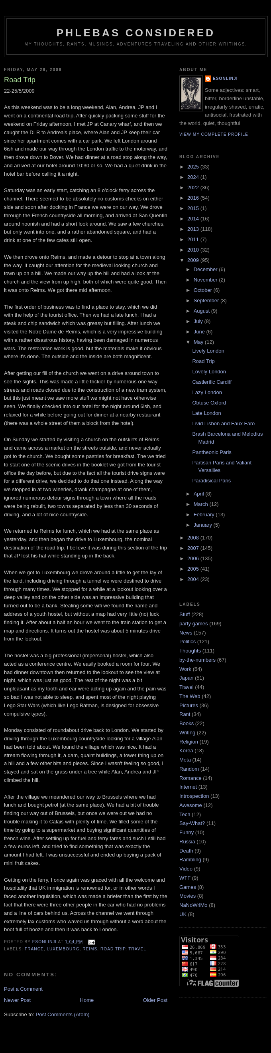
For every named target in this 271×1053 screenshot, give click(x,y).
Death (186, 851)
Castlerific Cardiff (212, 382)
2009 (193, 260)
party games (193, 624)
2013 (193, 229)
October (204, 290)
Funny (186, 832)
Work (185, 669)
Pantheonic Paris (211, 452)
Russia (187, 842)
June (200, 332)
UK (183, 914)
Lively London (208, 351)
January (204, 525)
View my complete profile (213, 134)
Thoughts (190, 651)
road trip (113, 949)
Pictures (188, 705)
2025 (193, 167)
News (185, 633)
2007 (193, 548)
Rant (184, 714)
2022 (193, 187)
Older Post (155, 1000)
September (207, 300)
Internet (188, 787)
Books (186, 723)
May (199, 342)
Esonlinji (225, 78)
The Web (189, 696)
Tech (184, 814)
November (206, 280)
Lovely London (209, 372)
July (199, 321)
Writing (187, 733)
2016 (193, 198)
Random (189, 769)
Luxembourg (63, 949)
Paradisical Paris (211, 481)
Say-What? (192, 823)
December (206, 269)
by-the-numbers (197, 660)
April (200, 494)
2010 (193, 250)
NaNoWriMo (193, 905)
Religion (188, 742)
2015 (193, 208)
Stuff (184, 614)
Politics (187, 641)
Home (87, 1000)
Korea (186, 751)
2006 (193, 558)
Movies (187, 896)
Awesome (190, 805)
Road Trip (203, 361)
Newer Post (17, 1000)
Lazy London (207, 392)
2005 (193, 569)
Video (185, 869)
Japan (186, 678)
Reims (89, 949)
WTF (184, 878)
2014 (193, 219)
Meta (185, 760)
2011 (193, 239)
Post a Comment (23, 989)
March (202, 504)
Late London (206, 413)
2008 (193, 538)
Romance (190, 778)
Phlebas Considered (136, 33)
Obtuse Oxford (209, 403)
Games (187, 887)
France (34, 949)
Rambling (190, 860)
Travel (137, 949)
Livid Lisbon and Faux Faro (223, 423)
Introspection (194, 796)
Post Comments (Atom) (63, 1014)
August (202, 311)
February (205, 515)
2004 (193, 579)
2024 (193, 177)
